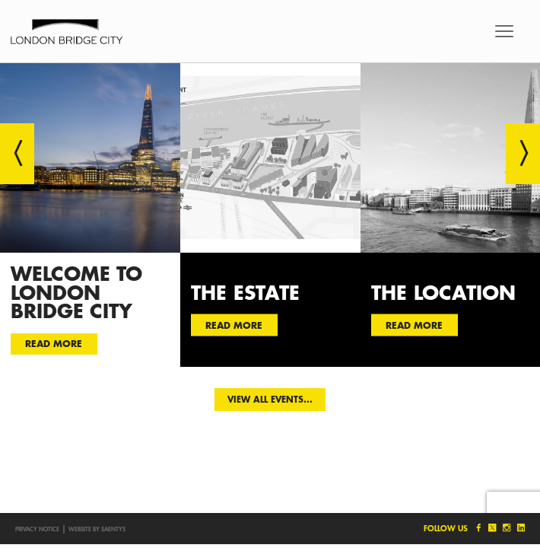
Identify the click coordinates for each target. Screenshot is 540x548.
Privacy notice (37, 529)
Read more (53, 343)
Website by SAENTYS (96, 529)
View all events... (270, 399)
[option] (90, 214)
